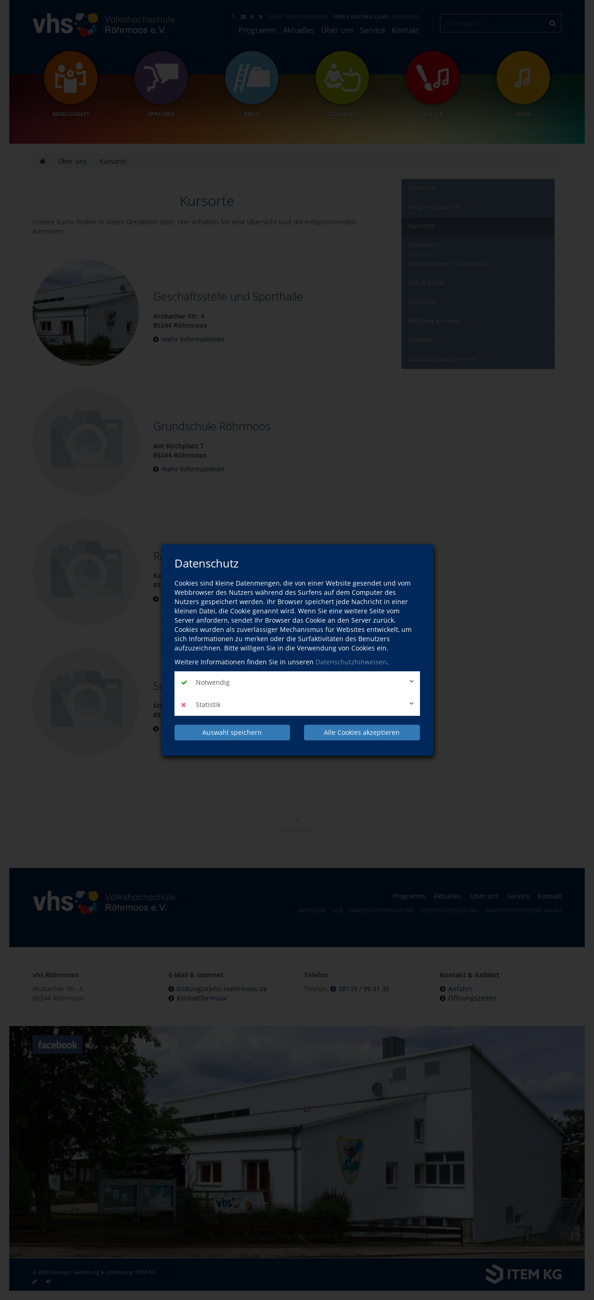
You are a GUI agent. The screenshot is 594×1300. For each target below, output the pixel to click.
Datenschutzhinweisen (351, 661)
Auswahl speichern (232, 732)
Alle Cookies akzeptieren (362, 732)
